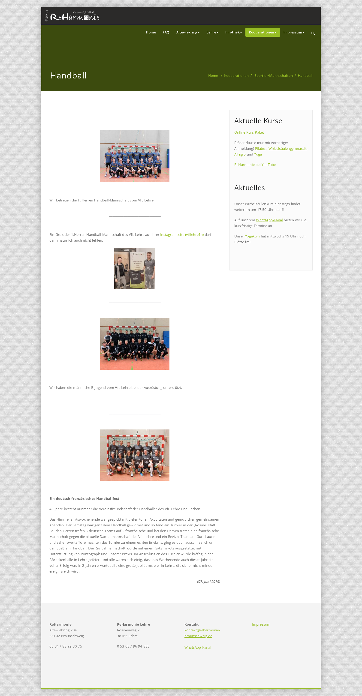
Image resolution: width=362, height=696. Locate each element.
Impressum (294, 32)
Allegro (240, 154)
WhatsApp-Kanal (269, 220)
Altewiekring (188, 32)
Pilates (260, 148)
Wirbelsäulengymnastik (287, 148)
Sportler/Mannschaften (274, 75)
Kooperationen (263, 32)
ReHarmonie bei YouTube (255, 164)
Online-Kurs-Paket (249, 132)
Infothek (233, 32)
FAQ (166, 32)
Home (151, 32)
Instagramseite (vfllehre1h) (182, 234)
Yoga (258, 154)
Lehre (213, 32)
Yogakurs (252, 236)
